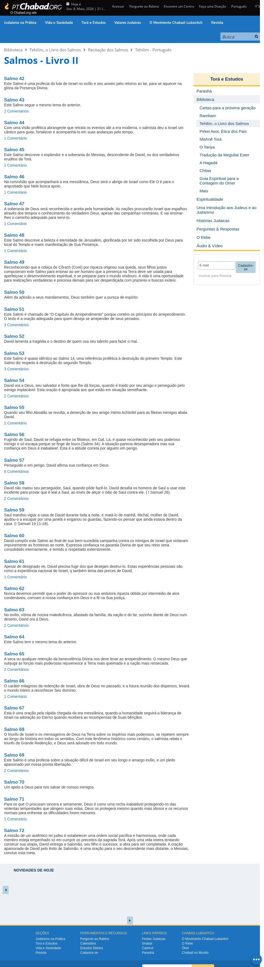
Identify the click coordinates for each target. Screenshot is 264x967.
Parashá (148, 953)
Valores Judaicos (127, 22)
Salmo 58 (14, 483)
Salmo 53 (14, 353)
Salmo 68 (14, 729)
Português (239, 6)
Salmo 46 (14, 176)
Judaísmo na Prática (20, 22)
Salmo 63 (14, 609)
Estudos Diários (91, 948)
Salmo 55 (14, 407)
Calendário (88, 943)
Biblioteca (13, 49)
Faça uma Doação (212, 6)
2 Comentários (16, 111)
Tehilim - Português (153, 49)
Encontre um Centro (179, 6)
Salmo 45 (14, 149)
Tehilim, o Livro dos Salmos (55, 49)
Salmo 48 (14, 235)
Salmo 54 (14, 380)
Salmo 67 (14, 708)
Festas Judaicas (153, 939)
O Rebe (187, 943)
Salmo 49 (14, 262)
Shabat (147, 943)
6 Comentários (16, 471)
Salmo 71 (14, 799)
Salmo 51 (14, 309)
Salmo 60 (14, 535)
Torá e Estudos (94, 22)
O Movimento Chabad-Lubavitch (176, 22)
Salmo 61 (14, 561)
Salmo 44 (14, 122)
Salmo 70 (14, 782)
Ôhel (185, 948)
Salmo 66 (14, 681)
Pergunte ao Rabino (144, 6)
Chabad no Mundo (195, 953)
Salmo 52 (14, 336)
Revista (217, 22)
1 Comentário (15, 138)
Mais (204, 191)
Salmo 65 (14, 653)
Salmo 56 (14, 434)
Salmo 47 (14, 203)
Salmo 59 (14, 510)
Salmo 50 (14, 292)
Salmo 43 (14, 100)
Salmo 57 (14, 460)
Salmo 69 (14, 755)
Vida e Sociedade (59, 22)
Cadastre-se (89, 953)
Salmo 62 (14, 588)
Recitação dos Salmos (108, 49)
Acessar (117, 6)
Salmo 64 (14, 636)
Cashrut (147, 948)
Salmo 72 (14, 830)
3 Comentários (16, 325)
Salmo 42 (14, 78)
